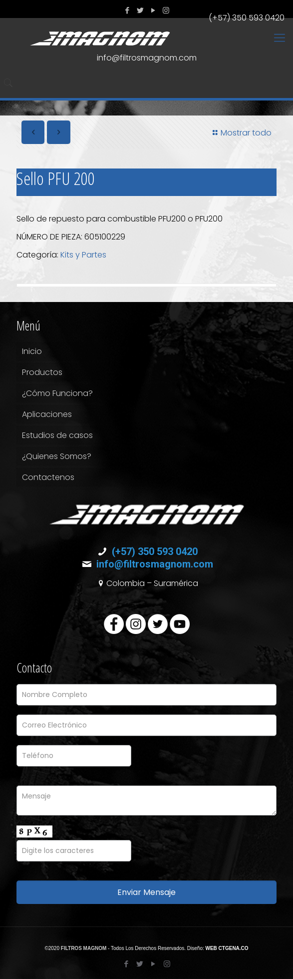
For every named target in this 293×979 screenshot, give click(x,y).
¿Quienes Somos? (56, 456)
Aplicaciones (47, 414)
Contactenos (48, 477)
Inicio (32, 351)
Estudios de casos (57, 435)
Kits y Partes (83, 254)
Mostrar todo (241, 132)
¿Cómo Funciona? (57, 393)
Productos (42, 372)
